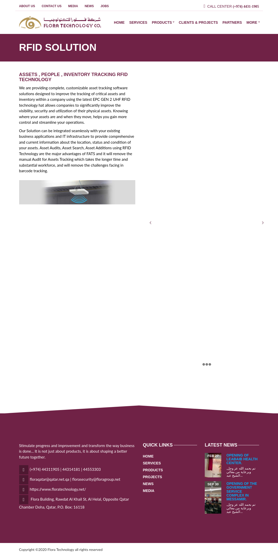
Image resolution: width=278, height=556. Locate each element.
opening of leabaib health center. (242, 459)
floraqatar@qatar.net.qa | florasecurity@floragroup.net (75, 479)
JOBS (105, 6)
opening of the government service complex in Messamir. (241, 491)
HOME (119, 22)
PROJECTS (152, 477)
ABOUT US (27, 6)
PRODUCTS (162, 22)
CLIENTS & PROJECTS (198, 22)
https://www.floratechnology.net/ (58, 489)
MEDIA (73, 6)
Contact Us (52, 6)
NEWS (89, 6)
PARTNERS (232, 22)
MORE (252, 22)
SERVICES (138, 22)
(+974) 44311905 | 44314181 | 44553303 (65, 469)
